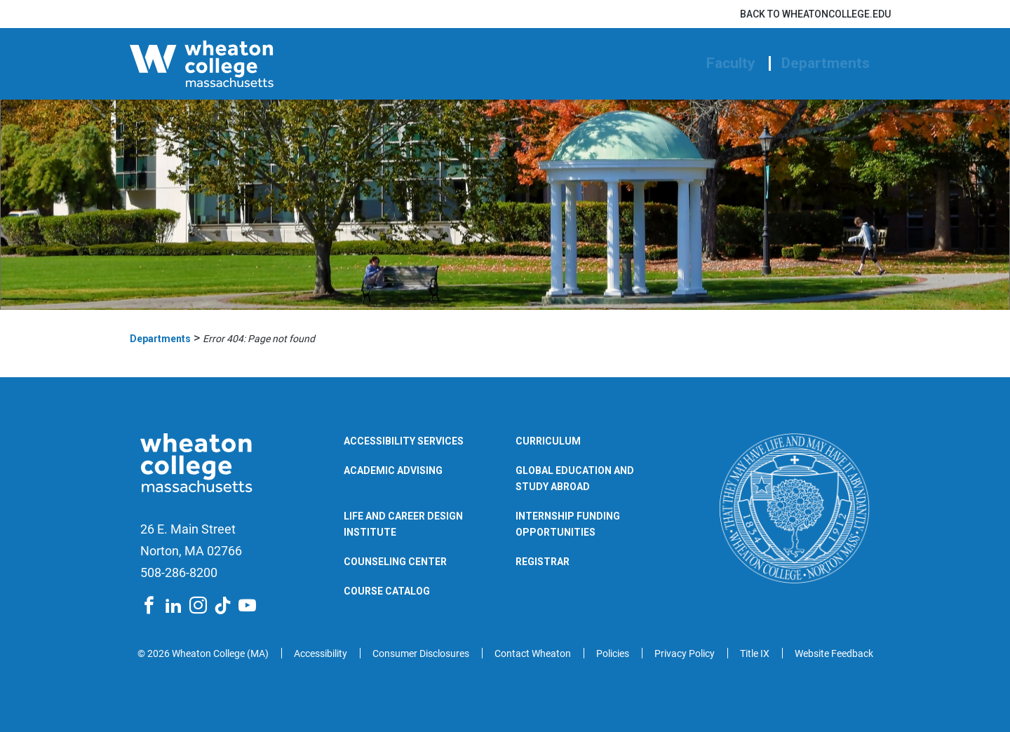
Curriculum (548, 441)
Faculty (730, 63)
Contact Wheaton (532, 653)
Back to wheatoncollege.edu (815, 14)
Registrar (543, 561)
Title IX (754, 653)
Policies (612, 653)
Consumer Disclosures (420, 653)
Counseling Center (395, 561)
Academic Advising (393, 470)
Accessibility (320, 653)
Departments (825, 63)
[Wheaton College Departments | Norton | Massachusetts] (245, 64)
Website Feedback (834, 653)
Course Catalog (387, 591)
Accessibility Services (404, 441)
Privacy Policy (684, 653)
